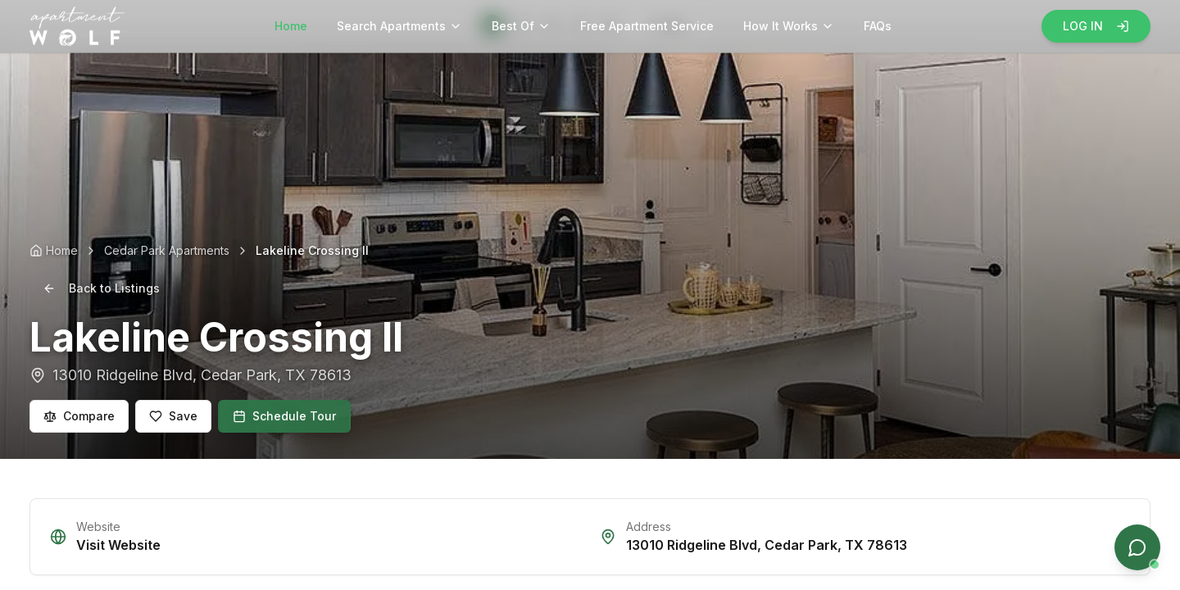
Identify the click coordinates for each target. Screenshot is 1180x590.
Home (291, 26)
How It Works (788, 26)
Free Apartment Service (647, 26)
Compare (79, 416)
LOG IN (1096, 26)
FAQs (878, 26)
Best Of (521, 26)
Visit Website (118, 545)
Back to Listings (101, 288)
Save (173, 416)
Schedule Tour (284, 416)
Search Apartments (399, 26)
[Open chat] (1137, 547)
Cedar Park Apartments (166, 250)
